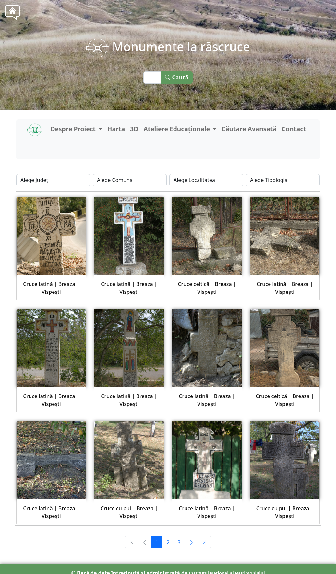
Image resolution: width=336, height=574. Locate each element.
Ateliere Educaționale (177, 128)
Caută (177, 77)
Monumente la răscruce (168, 46)
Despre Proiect (73, 128)
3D (134, 128)
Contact (294, 128)
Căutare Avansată (249, 128)
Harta (116, 128)
